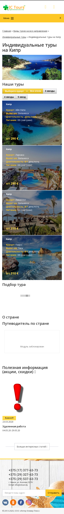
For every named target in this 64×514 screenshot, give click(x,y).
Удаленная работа (14, 426)
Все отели (35, 91)
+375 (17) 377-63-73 (23, 470)
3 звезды (50, 91)
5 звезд (22, 97)
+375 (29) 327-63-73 (23, 474)
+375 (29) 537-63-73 (23, 479)
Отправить (53, 492)
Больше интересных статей (32, 446)
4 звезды (9, 97)
